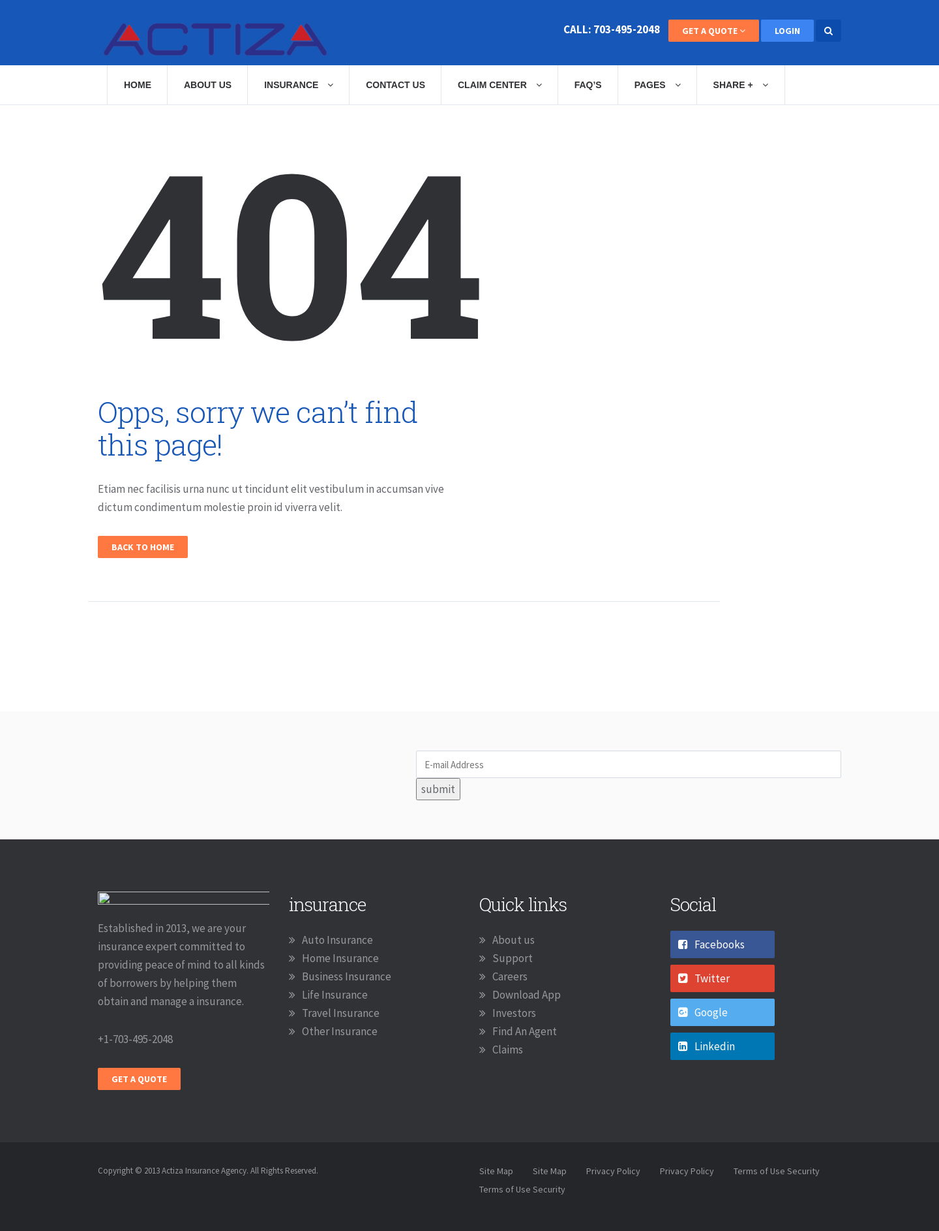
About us (513, 940)
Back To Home (143, 547)
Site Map (496, 1171)
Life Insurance (335, 995)
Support (512, 958)
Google (703, 1012)
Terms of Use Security (777, 1171)
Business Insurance (346, 976)
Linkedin (706, 1046)
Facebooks (711, 944)
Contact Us (395, 85)
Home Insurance (340, 958)
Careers (510, 976)
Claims (507, 1049)
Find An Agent (524, 1031)
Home (137, 85)
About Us (207, 85)
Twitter (704, 978)
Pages (657, 85)
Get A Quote (713, 31)
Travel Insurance (341, 1013)
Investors (514, 1013)
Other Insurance (340, 1031)
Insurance (298, 85)
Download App (526, 995)
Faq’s (588, 85)
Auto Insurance (337, 940)
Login (787, 31)
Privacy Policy (613, 1171)
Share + (740, 85)
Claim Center (500, 85)
